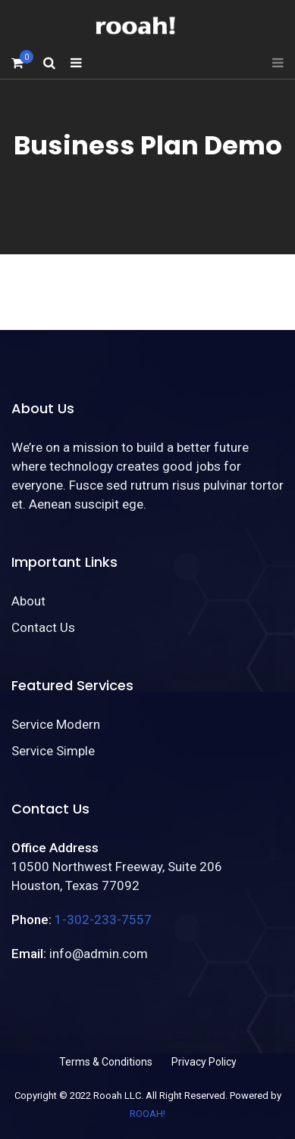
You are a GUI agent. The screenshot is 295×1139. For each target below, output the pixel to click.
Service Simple (53, 750)
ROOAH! (147, 1113)
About (28, 600)
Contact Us (43, 627)
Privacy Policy (204, 1062)
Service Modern (55, 724)
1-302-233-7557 (103, 919)
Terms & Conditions (105, 1062)
